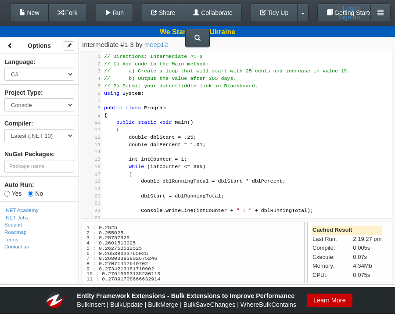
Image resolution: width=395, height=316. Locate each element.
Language (18, 61)
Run (114, 12)
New (29, 12)
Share (163, 12)
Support (13, 224)
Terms (11, 239)
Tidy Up (274, 12)
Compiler (17, 123)
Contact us (16, 246)
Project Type (22, 92)
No (35, 193)
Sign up (349, 17)
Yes (13, 193)
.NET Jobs (16, 217)
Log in (351, 8)
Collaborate (213, 12)
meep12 (156, 44)
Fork (67, 12)
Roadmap (15, 232)
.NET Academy (21, 210)
